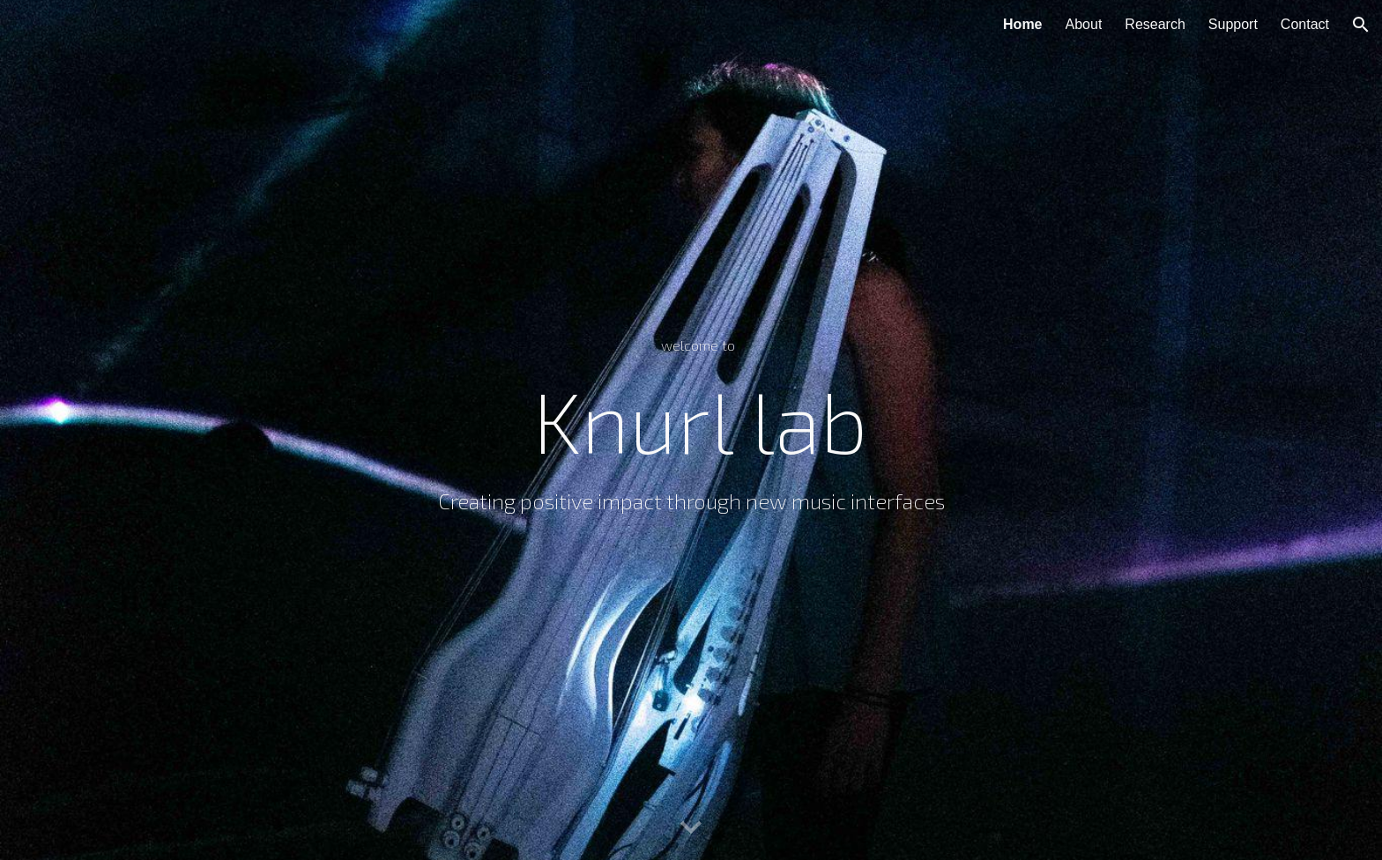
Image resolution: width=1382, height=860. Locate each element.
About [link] (1084, 24)
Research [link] (1155, 24)
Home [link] (1022, 24)
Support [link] (1233, 24)
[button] (1361, 25)
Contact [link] (1305, 24)
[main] (690, 430)
